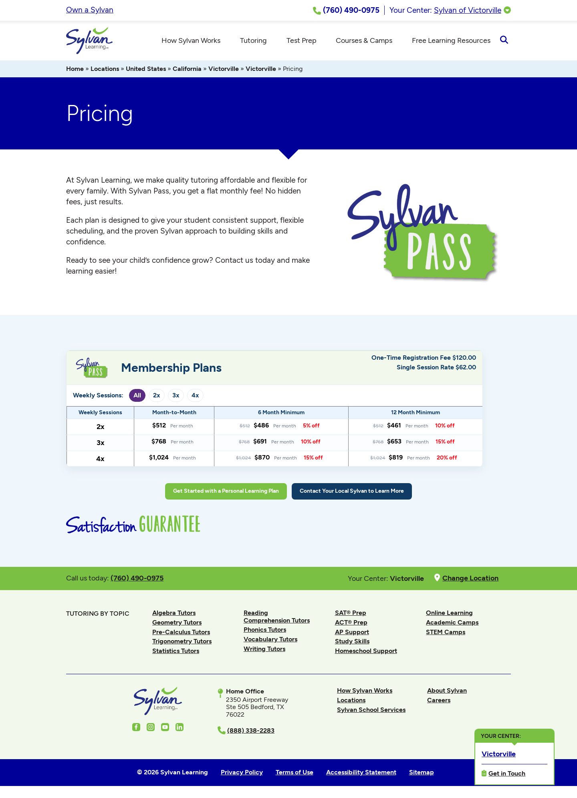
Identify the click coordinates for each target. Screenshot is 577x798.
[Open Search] (504, 41)
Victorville (223, 69)
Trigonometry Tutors (182, 641)
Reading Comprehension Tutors (277, 616)
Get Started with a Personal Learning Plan (226, 491)
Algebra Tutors (174, 613)
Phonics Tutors (265, 630)
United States (146, 69)
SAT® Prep (350, 613)
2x (156, 395)
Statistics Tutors (175, 651)
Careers (438, 700)
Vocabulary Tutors (270, 639)
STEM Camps (445, 632)
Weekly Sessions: (98, 395)
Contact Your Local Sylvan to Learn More (352, 491)
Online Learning (449, 613)
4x (195, 395)
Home (75, 69)
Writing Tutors (264, 649)
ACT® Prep (351, 623)
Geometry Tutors (177, 623)
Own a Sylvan (89, 9)
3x (176, 395)
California (187, 69)
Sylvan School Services (371, 710)
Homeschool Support (366, 651)
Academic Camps (452, 623)
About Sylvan (447, 691)
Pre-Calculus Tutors (181, 632)
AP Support (352, 632)
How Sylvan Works (364, 691)
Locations (105, 69)
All (137, 395)
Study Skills (352, 641)
